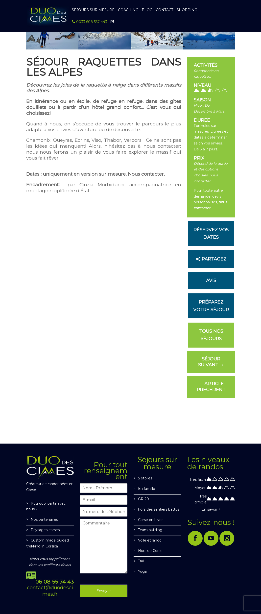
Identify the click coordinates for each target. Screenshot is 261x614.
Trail (141, 561)
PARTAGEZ (214, 259)
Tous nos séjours (211, 335)
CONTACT (164, 10)
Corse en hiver (150, 520)
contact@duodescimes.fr (50, 591)
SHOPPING (187, 10)
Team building (150, 530)
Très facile (198, 479)
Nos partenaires (44, 519)
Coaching (128, 10)
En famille (146, 488)
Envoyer (103, 591)
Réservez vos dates (211, 233)
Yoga (142, 571)
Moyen (200, 488)
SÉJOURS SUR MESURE (93, 10)
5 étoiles (145, 478)
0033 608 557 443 (89, 22)
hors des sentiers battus (158, 509)
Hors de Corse (150, 550)
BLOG (147, 10)
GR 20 (143, 499)
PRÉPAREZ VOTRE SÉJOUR (211, 305)
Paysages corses (45, 530)
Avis (211, 280)
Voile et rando (150, 540)
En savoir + (211, 509)
